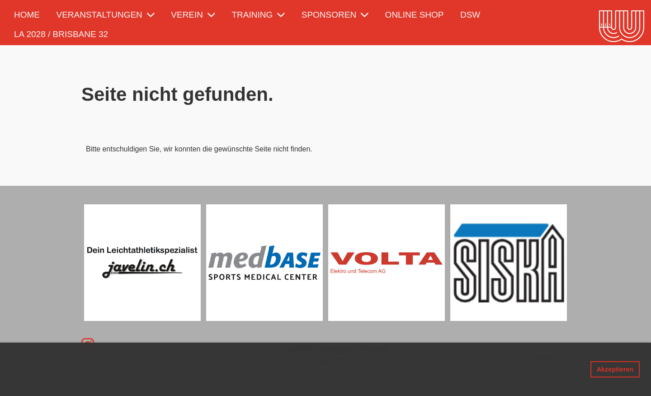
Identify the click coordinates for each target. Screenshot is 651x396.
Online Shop (414, 14)
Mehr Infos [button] (27, 383)
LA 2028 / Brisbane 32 (61, 34)
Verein (193, 14)
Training (258, 14)
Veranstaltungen (105, 14)
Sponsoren (335, 14)
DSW (470, 14)
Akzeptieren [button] (615, 369)
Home (27, 14)
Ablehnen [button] (566, 369)
